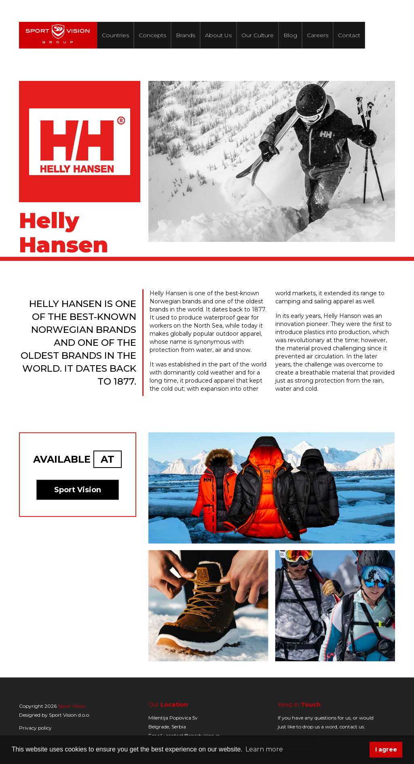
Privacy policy (35, 728)
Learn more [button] (264, 749)
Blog (290, 35)
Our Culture (257, 35)
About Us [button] (218, 35)
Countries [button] (115, 35)
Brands (185, 35)
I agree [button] (386, 749)
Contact (349, 35)
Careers (317, 35)
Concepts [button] (152, 35)
